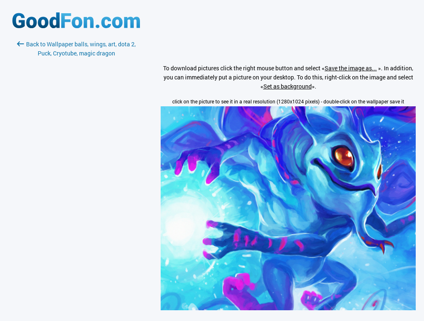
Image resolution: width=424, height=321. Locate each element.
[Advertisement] (76, 156)
